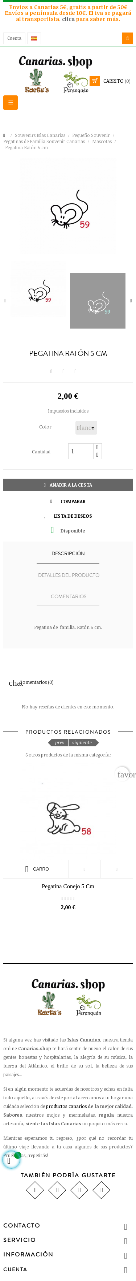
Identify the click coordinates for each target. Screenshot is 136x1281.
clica (69, 18)
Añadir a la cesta (68, 485)
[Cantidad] (81, 451)
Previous (5, 301)
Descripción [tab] (68, 553)
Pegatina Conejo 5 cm (68, 886)
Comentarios (68, 596)
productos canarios (66, 1106)
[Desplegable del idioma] (34, 38)
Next (131, 301)
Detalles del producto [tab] (68, 575)
